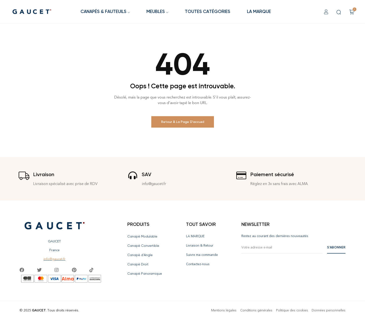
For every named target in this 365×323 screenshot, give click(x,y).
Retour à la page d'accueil (182, 122)
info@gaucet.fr (54, 259)
